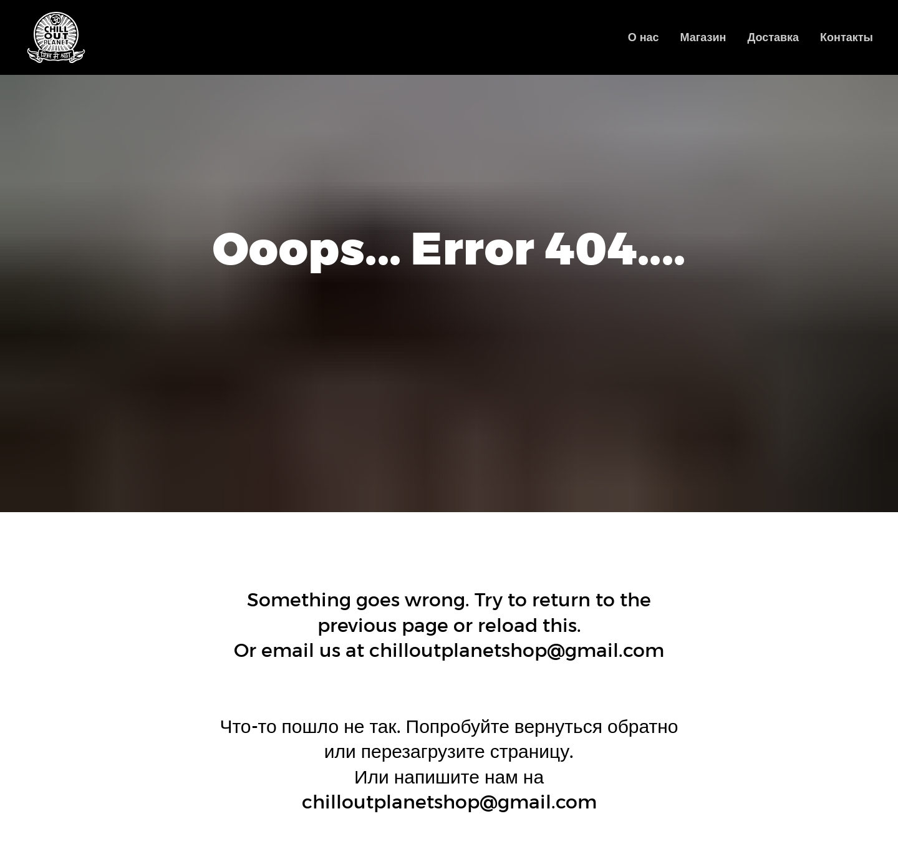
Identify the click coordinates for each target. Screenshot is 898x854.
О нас (643, 37)
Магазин (703, 37)
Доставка (773, 37)
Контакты (846, 37)
